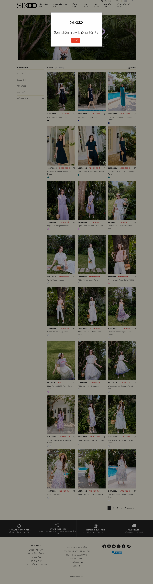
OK (76, 40)
